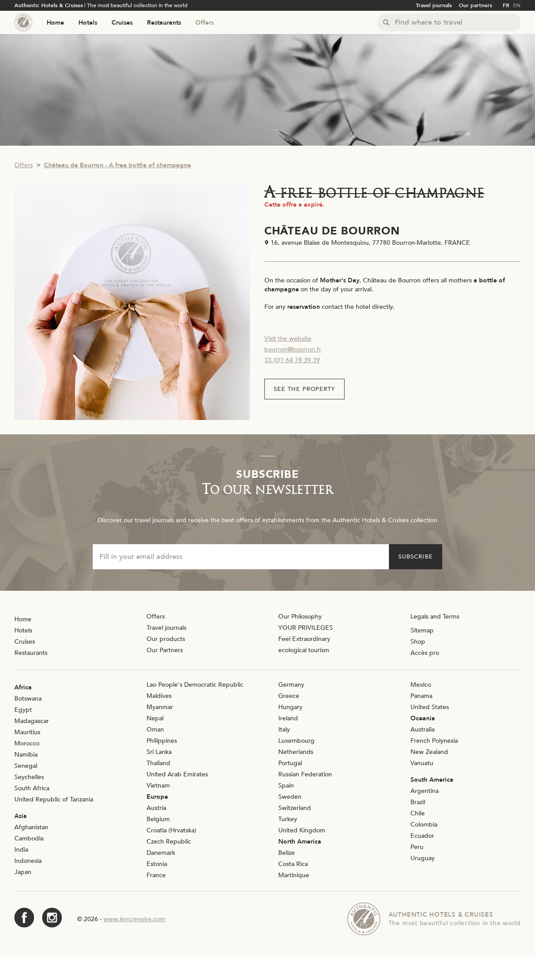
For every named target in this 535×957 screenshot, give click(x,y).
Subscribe (415, 557)
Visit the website (287, 338)
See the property (305, 389)
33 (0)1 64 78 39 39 (292, 360)
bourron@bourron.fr (292, 349)
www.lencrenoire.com (134, 919)
